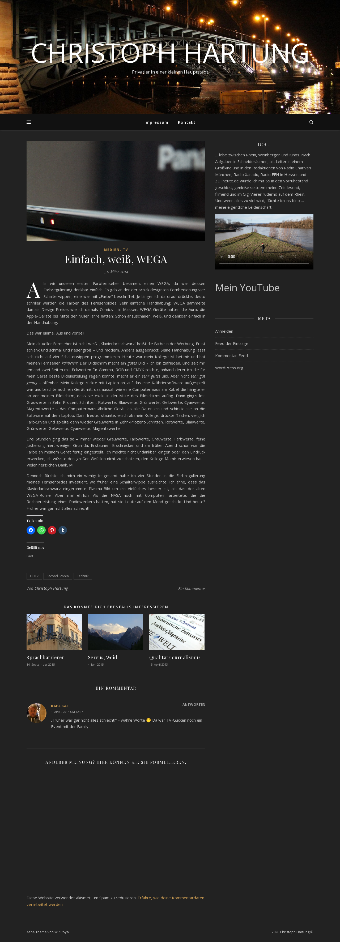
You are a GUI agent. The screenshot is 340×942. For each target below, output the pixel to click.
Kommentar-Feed (231, 355)
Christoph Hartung (170, 52)
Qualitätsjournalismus (175, 657)
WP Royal (62, 932)
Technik (82, 576)
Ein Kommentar (191, 588)
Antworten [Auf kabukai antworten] (193, 704)
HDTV (34, 576)
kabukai (59, 705)
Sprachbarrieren (46, 657)
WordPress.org (229, 367)
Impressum (156, 122)
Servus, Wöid (102, 657)
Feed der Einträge (231, 343)
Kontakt (187, 122)
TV (125, 249)
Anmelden (224, 331)
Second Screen (58, 576)
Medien (112, 249)
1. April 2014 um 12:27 (67, 712)
